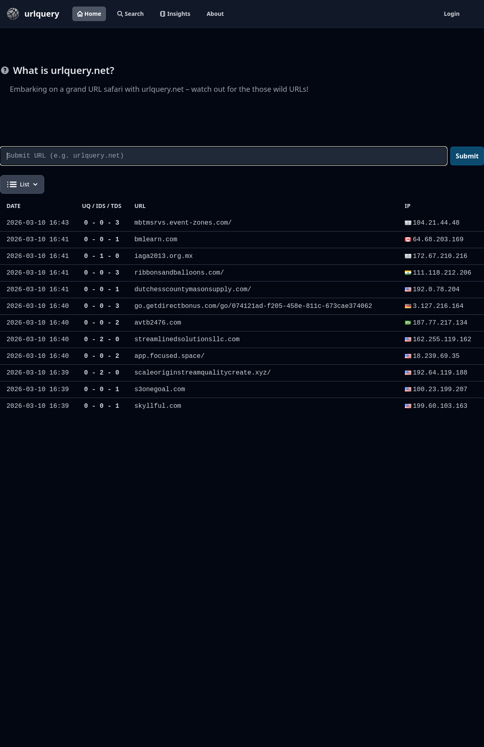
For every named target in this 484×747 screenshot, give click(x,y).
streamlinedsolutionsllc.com (187, 339)
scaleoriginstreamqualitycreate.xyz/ (202, 373)
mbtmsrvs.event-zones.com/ (183, 223)
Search (130, 13)
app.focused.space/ (169, 356)
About (215, 13)
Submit (467, 156)
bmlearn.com (155, 239)
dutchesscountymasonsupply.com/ (192, 289)
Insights (175, 13)
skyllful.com (157, 406)
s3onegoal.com (159, 389)
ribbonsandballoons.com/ (179, 273)
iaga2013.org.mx (163, 256)
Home (89, 13)
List (22, 184)
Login (452, 13)
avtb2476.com (157, 323)
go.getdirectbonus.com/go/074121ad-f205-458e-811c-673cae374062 (253, 306)
